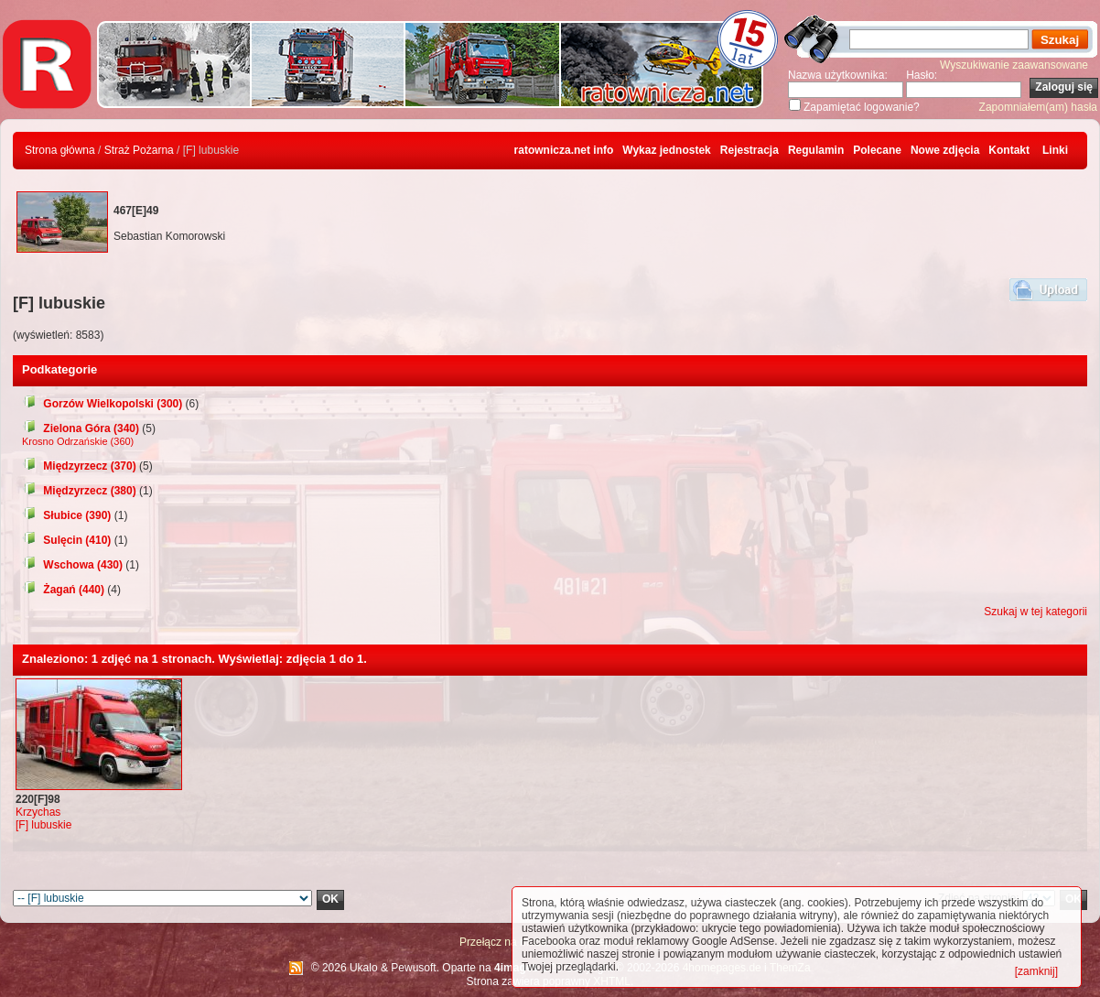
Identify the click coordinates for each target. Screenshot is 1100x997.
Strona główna (60, 150)
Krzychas (38, 812)
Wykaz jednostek (666, 150)
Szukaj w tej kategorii (1035, 611)
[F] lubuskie (43, 824)
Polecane (877, 150)
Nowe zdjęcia (945, 150)
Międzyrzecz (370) (79, 466)
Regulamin (816, 150)
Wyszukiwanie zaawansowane (1014, 65)
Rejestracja (749, 150)
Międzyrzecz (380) (79, 490)
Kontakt (1009, 150)
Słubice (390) (66, 515)
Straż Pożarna (139, 150)
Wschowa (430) (72, 564)
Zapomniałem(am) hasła (1038, 107)
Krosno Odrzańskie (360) (78, 441)
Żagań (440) (63, 589)
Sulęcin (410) (66, 540)
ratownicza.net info (564, 150)
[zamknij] (1036, 971)
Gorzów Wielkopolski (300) (102, 403)
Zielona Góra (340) (80, 428)
